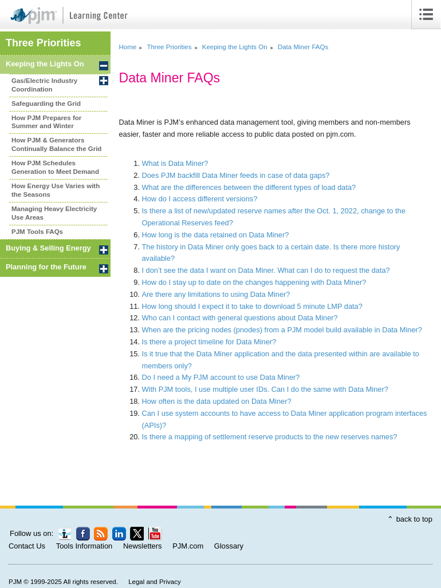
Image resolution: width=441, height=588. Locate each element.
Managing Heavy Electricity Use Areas (54, 213)
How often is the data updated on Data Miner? (217, 401)
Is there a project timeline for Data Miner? (209, 341)
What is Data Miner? (175, 163)
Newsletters (142, 546)
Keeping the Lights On (45, 63)
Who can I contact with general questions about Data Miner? (240, 317)
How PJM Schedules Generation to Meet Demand (55, 167)
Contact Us (27, 546)
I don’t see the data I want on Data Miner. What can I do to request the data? (266, 270)
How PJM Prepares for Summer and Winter (46, 122)
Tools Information (84, 546)
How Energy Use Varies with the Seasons (55, 190)
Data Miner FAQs (303, 46)
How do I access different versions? (200, 198)
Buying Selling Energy (48, 248)
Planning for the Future (46, 267)
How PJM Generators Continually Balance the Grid (56, 144)
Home (128, 46)
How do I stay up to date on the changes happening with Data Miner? (254, 282)
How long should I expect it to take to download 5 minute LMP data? (252, 306)
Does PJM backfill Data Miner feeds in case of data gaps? (236, 175)
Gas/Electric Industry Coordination (44, 85)
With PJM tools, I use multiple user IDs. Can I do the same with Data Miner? (265, 389)
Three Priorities (43, 43)
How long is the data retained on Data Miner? (215, 235)
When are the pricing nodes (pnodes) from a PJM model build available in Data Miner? (282, 329)
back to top (414, 519)
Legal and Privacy (154, 581)
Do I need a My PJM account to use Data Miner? (221, 377)
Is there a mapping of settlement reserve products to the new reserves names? (269, 436)
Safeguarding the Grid (46, 103)
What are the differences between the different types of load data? (249, 187)
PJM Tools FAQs (37, 231)
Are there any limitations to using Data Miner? (216, 294)
